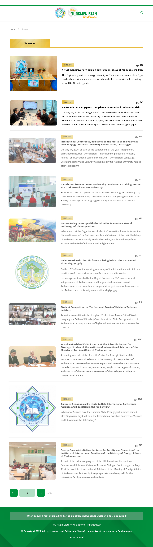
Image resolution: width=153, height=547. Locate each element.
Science (25, 29)
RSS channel (76, 537)
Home (12, 29)
